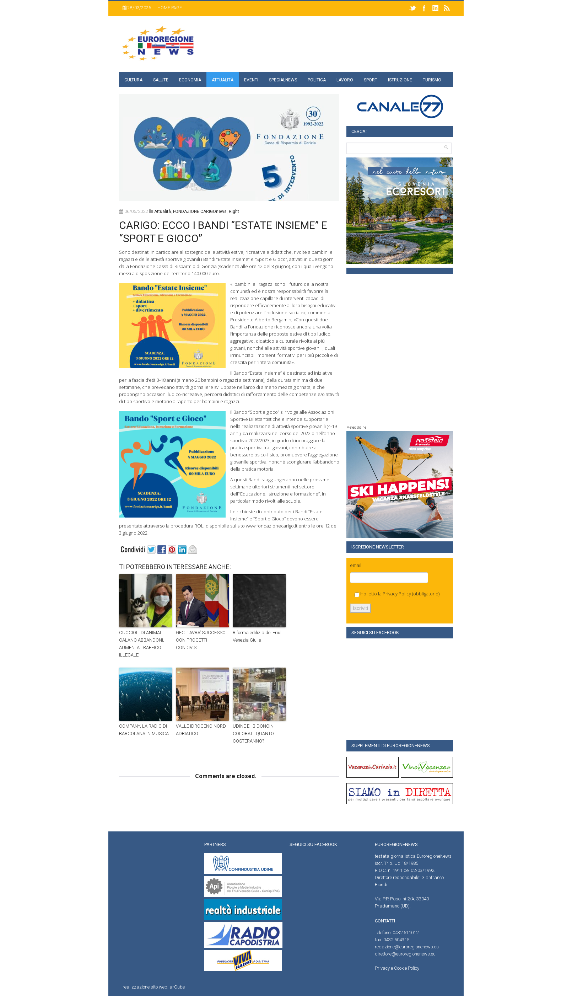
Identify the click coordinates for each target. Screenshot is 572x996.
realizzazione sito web (145, 987)
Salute (160, 79)
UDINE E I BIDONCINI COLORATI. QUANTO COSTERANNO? (254, 733)
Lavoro (344, 79)
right (234, 211)
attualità (162, 211)
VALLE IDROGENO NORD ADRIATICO (201, 729)
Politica (317, 79)
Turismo (432, 79)
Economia (190, 79)
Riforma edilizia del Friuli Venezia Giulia (257, 636)
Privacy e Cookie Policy (397, 968)
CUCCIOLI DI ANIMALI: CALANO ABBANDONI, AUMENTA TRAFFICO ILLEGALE (141, 643)
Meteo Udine (356, 427)
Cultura (133, 79)
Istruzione (400, 79)
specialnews (283, 79)
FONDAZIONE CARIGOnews (200, 211)
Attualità (222, 79)
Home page (169, 7)
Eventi (251, 79)
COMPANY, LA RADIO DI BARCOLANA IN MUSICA (144, 729)
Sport (370, 79)
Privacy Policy (397, 593)
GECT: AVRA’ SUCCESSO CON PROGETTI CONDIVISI (201, 640)
